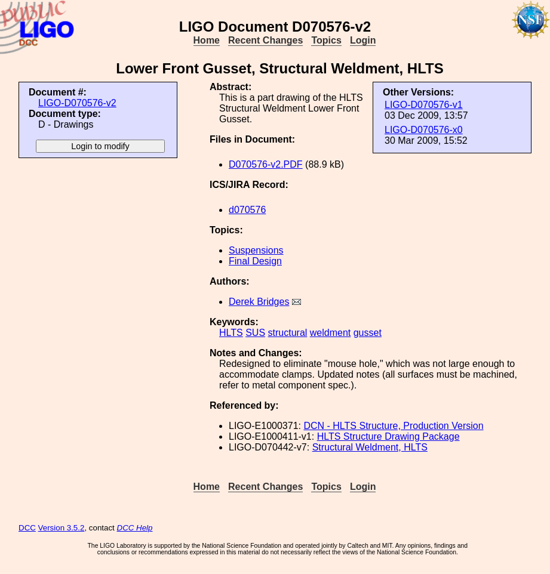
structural (288, 333)
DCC (27, 527)
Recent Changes (265, 40)
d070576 (247, 210)
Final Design (255, 261)
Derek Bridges (259, 302)
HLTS (231, 333)
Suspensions (256, 250)
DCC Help (135, 527)
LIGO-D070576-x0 (424, 130)
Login (363, 40)
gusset (368, 333)
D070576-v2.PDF (266, 164)
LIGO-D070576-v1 (424, 105)
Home (206, 40)
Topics (326, 40)
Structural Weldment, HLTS (370, 447)
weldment (330, 333)
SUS (255, 333)
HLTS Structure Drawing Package (388, 436)
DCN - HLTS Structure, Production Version (393, 426)
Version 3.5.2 (61, 527)
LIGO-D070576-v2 (77, 103)
